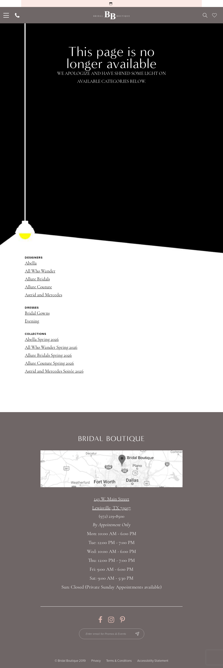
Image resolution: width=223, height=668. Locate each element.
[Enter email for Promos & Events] (111, 634)
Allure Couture (38, 287)
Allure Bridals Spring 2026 (48, 355)
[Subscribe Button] (137, 634)
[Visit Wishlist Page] (214, 15)
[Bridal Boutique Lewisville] (111, 15)
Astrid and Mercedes (43, 295)
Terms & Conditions (119, 661)
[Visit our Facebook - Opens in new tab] (100, 619)
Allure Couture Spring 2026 (49, 363)
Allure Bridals (37, 279)
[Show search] (205, 15)
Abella (31, 263)
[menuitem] (5, 15)
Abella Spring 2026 (42, 339)
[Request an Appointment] (111, 3)
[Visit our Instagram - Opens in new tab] (111, 619)
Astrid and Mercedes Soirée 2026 (54, 371)
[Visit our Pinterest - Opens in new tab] (122, 619)
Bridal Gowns (37, 313)
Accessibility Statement (152, 661)
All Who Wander (40, 271)
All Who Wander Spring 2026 (51, 347)
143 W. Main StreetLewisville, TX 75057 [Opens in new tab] (111, 504)
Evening (32, 321)
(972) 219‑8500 (111, 516)
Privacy (96, 661)
